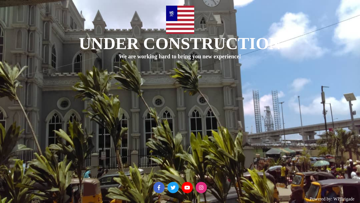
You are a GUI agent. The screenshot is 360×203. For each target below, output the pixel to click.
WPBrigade (343, 199)
